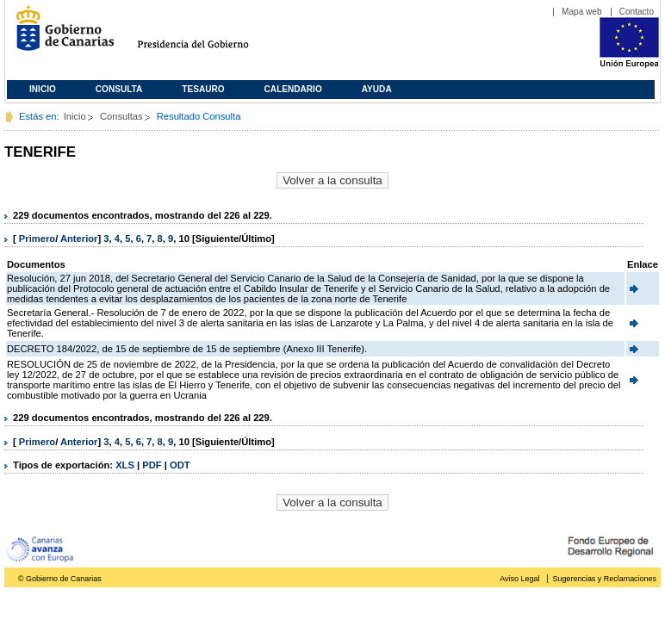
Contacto (636, 11)
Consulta (119, 89)
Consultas (121, 116)
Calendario (293, 89)
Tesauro (203, 89)
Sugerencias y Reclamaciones (604, 578)
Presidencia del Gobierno (209, 35)
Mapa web (582, 11)
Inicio (42, 89)
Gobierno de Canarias (60, 35)
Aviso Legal (519, 578)
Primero (37, 238)
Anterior (79, 238)
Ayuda (377, 89)
